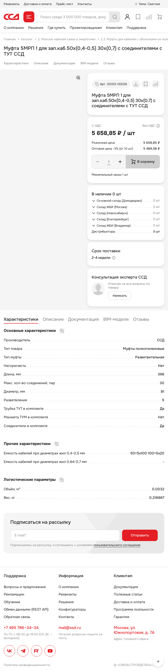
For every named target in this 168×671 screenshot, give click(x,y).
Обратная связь (17, 617)
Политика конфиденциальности (27, 665)
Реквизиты (11, 4)
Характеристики (16, 63)
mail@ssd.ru (70, 627)
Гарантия (121, 617)
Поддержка (136, 27)
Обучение (12, 602)
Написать (120, 296)
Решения (35, 27)
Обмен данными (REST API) (26, 609)
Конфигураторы (72, 609)
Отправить (140, 535)
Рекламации (14, 594)
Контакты (85, 4)
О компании (14, 27)
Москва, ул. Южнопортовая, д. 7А (134, 630)
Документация (64, 63)
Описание (41, 63)
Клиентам (114, 27)
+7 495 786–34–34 (21, 627)
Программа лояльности (134, 609)
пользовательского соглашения (117, 545)
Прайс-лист (64, 4)
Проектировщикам (86, 27)
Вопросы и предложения (25, 587)
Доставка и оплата (38, 4)
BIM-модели (89, 63)
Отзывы (109, 63)
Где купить (56, 27)
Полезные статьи (128, 594)
